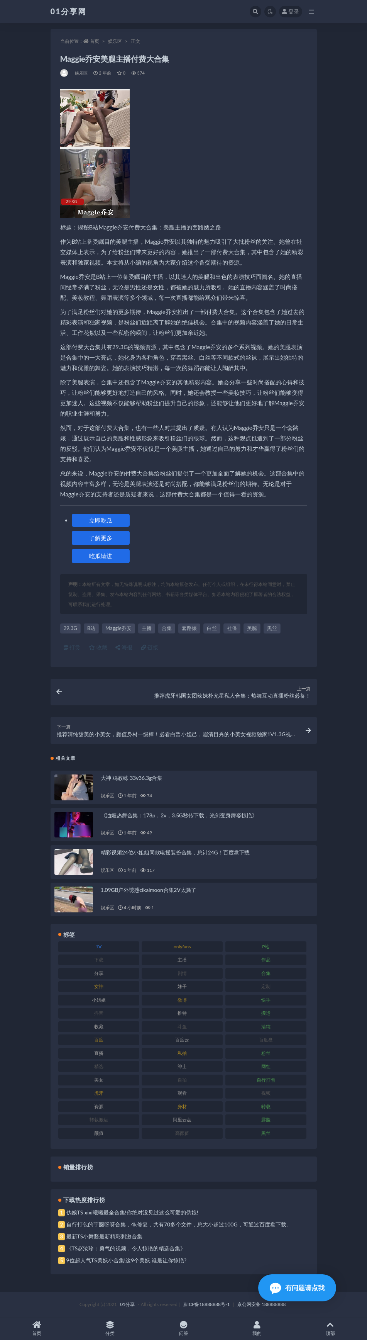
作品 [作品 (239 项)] (266, 960)
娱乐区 (115, 41)
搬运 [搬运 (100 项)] (266, 1013)
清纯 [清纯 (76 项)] (266, 1026)
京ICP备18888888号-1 (206, 1304)
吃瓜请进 (100, 555)
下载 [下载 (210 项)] (98, 960)
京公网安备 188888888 (261, 1304)
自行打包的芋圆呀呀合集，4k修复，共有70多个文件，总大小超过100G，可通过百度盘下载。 (179, 1224)
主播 (147, 628)
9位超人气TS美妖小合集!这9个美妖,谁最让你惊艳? (126, 1260)
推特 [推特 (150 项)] (182, 1013)
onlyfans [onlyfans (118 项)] (182, 946)
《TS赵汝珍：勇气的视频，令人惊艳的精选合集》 (126, 1248)
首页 (94, 41)
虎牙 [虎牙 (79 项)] (98, 1093)
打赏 (72, 647)
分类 (110, 1328)
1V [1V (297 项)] (98, 946)
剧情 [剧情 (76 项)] (182, 973)
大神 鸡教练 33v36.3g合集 (131, 777)
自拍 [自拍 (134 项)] (182, 1080)
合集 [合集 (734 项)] (266, 973)
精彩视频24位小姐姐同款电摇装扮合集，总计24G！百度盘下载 (175, 852)
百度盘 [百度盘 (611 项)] (266, 1040)
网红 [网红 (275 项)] (266, 1066)
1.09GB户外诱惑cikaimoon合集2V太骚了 (148, 890)
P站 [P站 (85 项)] (265, 946)
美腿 (252, 628)
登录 (290, 11)
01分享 (127, 1304)
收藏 (98, 647)
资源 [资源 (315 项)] (98, 1106)
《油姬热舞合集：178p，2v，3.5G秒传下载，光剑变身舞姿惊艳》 (179, 815)
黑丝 (272, 628)
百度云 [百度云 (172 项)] (182, 1040)
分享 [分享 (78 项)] (98, 973)
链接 (150, 647)
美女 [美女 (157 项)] (98, 1080)
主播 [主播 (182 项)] (182, 960)
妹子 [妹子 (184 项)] (182, 986)
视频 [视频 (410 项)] (266, 1093)
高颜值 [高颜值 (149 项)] (182, 1133)
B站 (91, 628)
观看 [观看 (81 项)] (182, 1093)
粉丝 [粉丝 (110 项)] (266, 1053)
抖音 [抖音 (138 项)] (98, 1013)
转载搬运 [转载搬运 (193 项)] (99, 1120)
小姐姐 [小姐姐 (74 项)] (99, 1000)
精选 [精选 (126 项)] (98, 1066)
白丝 (212, 628)
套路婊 (189, 628)
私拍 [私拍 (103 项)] (182, 1053)
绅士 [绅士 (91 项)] (182, 1066)
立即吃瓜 (100, 520)
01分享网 (68, 11)
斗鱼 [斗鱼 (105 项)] (182, 1026)
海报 (123, 647)
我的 (257, 1328)
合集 (167, 628)
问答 (183, 1328)
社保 (232, 628)
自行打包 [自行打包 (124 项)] (266, 1080)
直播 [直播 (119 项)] (98, 1053)
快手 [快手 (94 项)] (266, 1000)
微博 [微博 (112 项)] (182, 1000)
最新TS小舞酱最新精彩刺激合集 (104, 1236)
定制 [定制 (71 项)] (266, 986)
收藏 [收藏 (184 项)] (98, 1026)
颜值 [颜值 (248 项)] (98, 1133)
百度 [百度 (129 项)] (98, 1040)
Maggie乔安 (118, 628)
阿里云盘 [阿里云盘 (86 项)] (182, 1120)
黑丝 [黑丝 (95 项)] (266, 1133)
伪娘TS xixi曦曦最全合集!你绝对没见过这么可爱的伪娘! (132, 1212)
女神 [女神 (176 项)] (98, 986)
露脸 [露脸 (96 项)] (266, 1120)
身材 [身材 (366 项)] (182, 1106)
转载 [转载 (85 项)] (266, 1106)
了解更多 (100, 537)
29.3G (70, 628)
